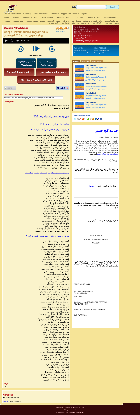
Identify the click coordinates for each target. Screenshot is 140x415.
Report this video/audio (81, 53)
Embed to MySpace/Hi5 (101, 50)
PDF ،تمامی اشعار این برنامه (54, 124)
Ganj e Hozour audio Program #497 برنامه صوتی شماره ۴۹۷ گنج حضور (96, 97)
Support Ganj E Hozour (70, 14)
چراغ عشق (75, 23)
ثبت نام (42, 21)
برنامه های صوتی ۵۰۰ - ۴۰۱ (83, 37)
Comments (59, 31)
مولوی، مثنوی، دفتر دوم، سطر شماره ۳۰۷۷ (47, 172)
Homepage (27, 14)
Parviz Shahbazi (79, 27)
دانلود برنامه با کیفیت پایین (53, 72)
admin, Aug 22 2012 (92, 41)
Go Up (81, 407)
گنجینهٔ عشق (65, 23)
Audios (16, 17)
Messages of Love (29, 17)
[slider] (50, 41)
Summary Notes (110, 17)
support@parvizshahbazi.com (107, 154)
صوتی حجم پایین (17, 21)
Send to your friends (100, 53)
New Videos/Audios (41, 14)
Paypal (92, 186)
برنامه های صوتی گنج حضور (83, 35)
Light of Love (78, 17)
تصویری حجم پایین (31, 21)
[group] (18, 41)
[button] (6, 41)
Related (76, 61)
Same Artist (85, 61)
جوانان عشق (85, 23)
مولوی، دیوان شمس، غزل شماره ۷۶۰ (50, 129)
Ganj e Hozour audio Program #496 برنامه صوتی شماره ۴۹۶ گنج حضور (96, 106)
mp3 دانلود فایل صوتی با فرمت (36, 79)
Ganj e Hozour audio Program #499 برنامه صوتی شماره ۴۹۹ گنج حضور (96, 78)
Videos (6, 17)
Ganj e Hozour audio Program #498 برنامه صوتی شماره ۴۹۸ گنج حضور (96, 87)
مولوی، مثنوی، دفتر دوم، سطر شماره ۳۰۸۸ (47, 236)
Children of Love (47, 17)
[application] (36, 41)
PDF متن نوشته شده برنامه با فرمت (51, 116)
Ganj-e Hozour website (12, 14)
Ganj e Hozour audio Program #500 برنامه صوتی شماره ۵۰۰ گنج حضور (96, 69)
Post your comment (80, 50)
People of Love (62, 17)
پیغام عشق (108, 23)
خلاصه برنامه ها (54, 23)
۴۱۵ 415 (6, 386)
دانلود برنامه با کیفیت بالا (19, 72)
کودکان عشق (96, 23)
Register (84, 14)
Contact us (55, 14)
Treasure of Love (93, 17)
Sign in (5, 401)
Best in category (97, 61)
